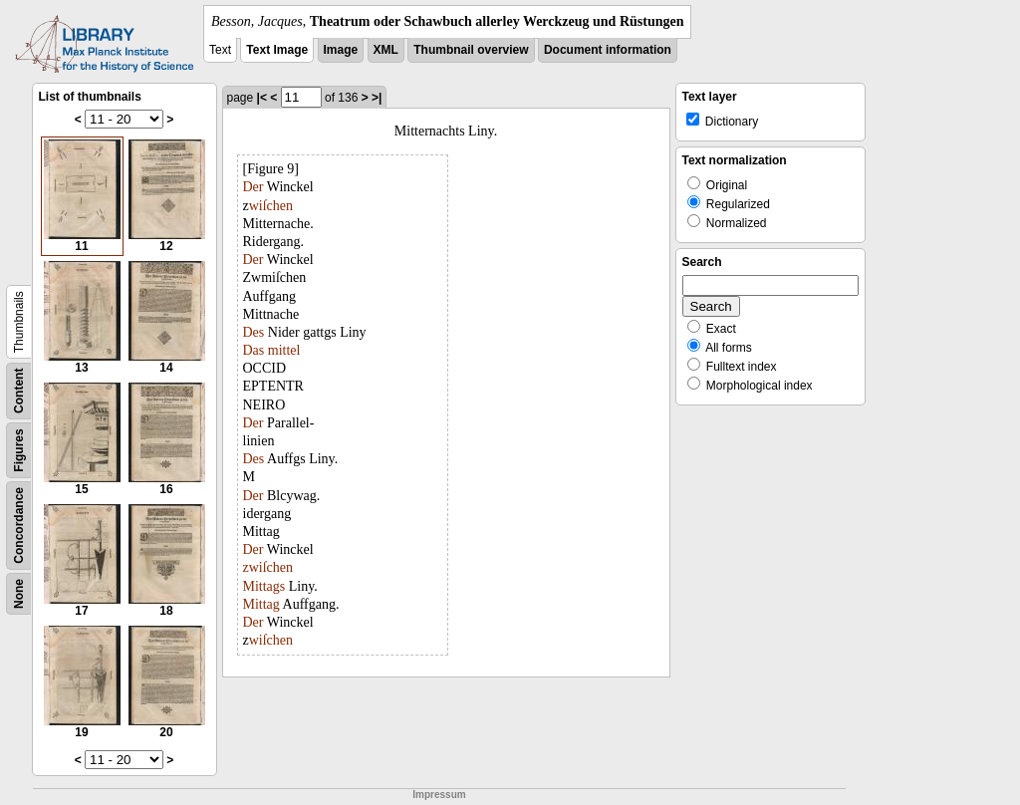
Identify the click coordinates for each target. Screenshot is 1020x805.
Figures (19, 449)
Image (341, 50)
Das (254, 350)
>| (377, 98)
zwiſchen (268, 567)
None (19, 594)
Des (254, 332)
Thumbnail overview (470, 50)
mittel (284, 350)
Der (253, 186)
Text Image (277, 50)
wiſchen (271, 205)
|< (262, 98)
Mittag (261, 604)
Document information (607, 50)
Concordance (19, 525)
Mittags (264, 586)
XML (386, 50)
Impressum (438, 794)
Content (19, 391)
